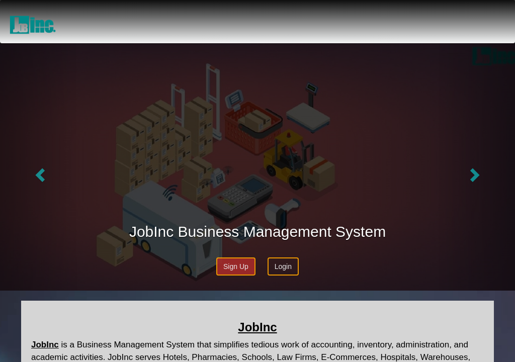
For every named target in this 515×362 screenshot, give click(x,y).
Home (322, 13)
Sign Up (235, 266)
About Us (364, 13)
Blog (460, 13)
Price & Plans (417, 13)
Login (490, 13)
